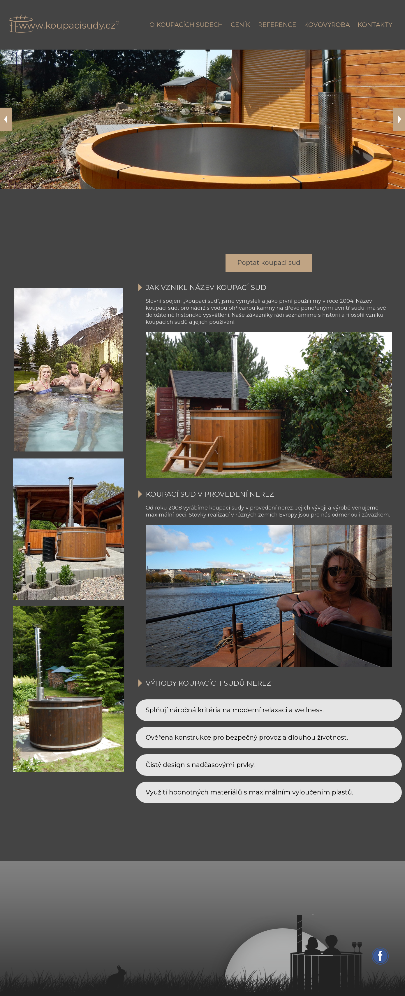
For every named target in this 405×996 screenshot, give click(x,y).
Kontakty (375, 24)
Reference (277, 24)
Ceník (240, 24)
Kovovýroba (327, 24)
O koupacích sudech (186, 24)
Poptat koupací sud (268, 263)
